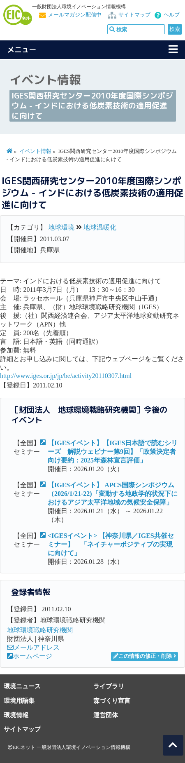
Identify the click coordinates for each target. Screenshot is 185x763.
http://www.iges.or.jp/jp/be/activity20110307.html (66, 375)
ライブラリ (108, 686)
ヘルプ (172, 15)
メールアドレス (33, 647)
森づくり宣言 (111, 700)
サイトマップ (134, 15)
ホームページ (29, 656)
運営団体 (105, 714)
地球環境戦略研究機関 (40, 630)
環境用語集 (19, 700)
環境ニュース (22, 686)
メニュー (21, 50)
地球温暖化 (99, 227)
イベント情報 (35, 151)
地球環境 (61, 227)
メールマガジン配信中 (75, 15)
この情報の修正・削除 (142, 656)
